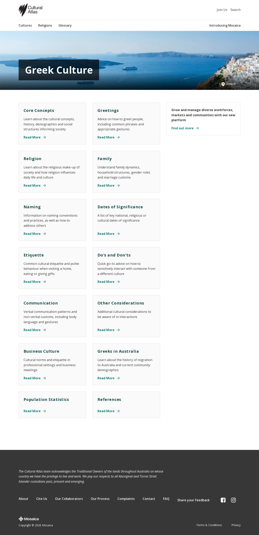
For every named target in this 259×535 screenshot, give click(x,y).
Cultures (25, 25)
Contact (149, 500)
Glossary (65, 25)
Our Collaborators (69, 500)
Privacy (236, 523)
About (23, 500)
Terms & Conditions (209, 523)
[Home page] (30, 10)
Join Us (222, 10)
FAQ (166, 500)
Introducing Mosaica (225, 25)
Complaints (126, 500)
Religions (45, 25)
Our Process (100, 500)
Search (235, 10)
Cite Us (41, 500)
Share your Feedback (193, 500)
